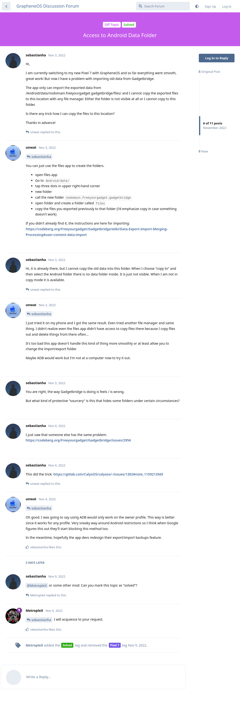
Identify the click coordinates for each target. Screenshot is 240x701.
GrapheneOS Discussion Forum (47, 6)
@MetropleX (37, 585)
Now (203, 151)
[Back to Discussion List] (6, 6)
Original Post (209, 71)
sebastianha (41, 156)
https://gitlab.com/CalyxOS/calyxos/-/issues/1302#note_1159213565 (108, 474)
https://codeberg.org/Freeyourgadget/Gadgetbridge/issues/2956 (78, 440)
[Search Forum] (163, 6)
